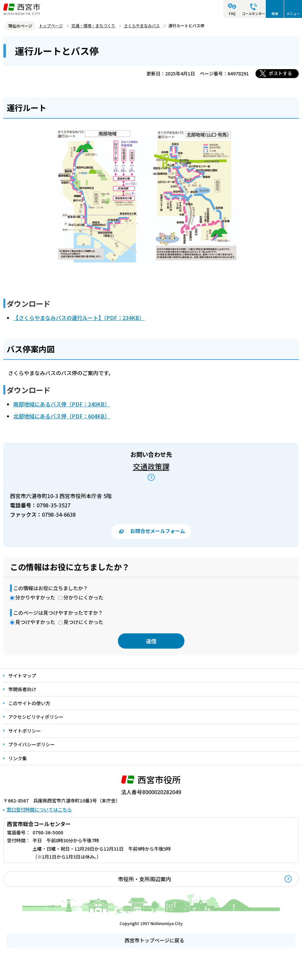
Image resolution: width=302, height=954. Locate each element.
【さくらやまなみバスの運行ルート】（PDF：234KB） (79, 318)
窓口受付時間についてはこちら (39, 809)
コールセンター (253, 13)
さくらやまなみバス (142, 25)
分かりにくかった (83, 597)
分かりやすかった (35, 597)
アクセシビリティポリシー (35, 716)
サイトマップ (22, 675)
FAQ (232, 13)
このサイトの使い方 (29, 703)
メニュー (293, 13)
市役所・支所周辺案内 (144, 879)
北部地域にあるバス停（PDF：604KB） (61, 416)
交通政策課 (151, 466)
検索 (274, 13)
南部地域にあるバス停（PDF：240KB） (61, 404)
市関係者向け (22, 689)
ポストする (280, 73)
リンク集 (17, 758)
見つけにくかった (83, 621)
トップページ (51, 25)
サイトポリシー (24, 730)
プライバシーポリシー (31, 744)
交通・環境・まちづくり (93, 25)
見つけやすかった (35, 621)
